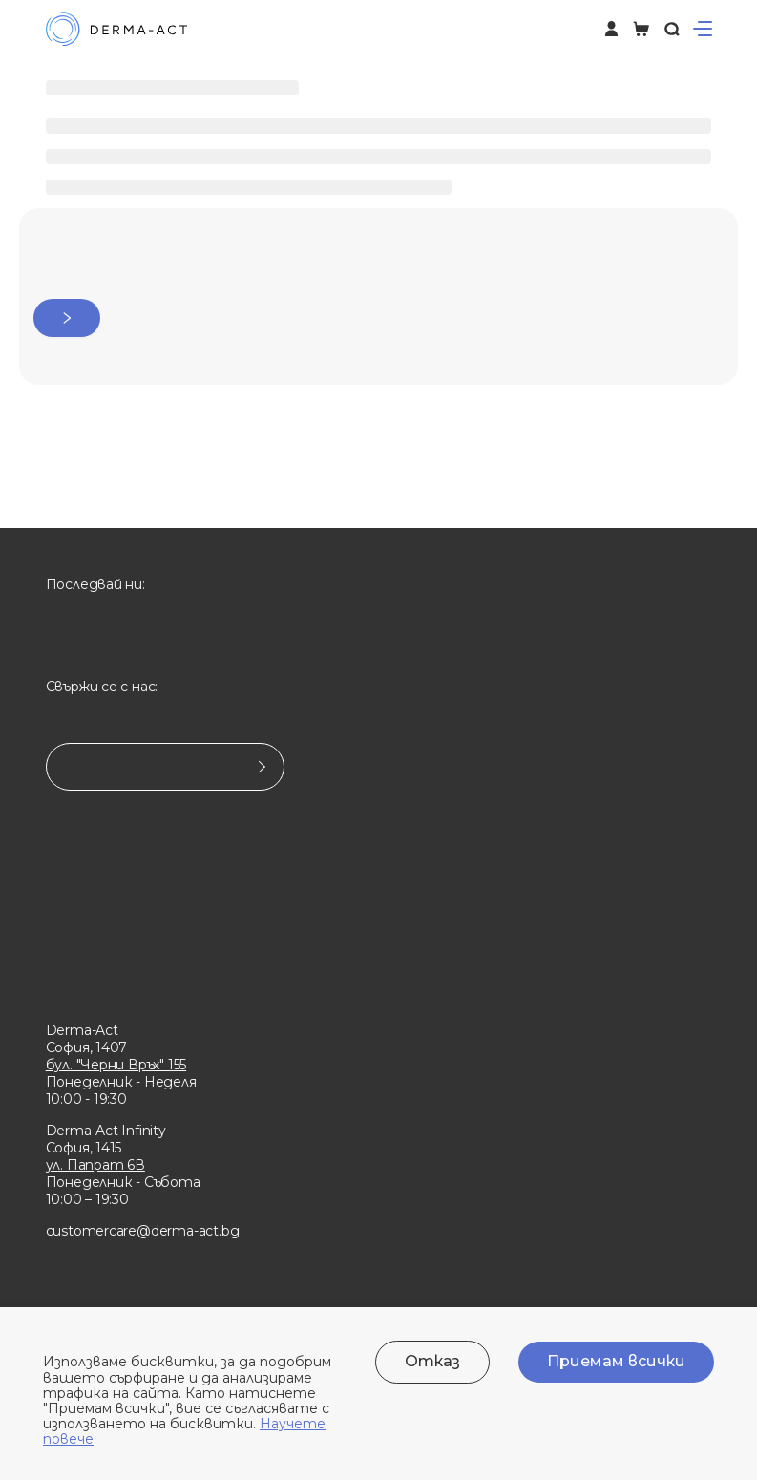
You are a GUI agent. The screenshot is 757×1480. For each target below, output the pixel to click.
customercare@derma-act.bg (143, 1230)
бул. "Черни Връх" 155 (116, 1064)
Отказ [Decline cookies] (432, 1361)
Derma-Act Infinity (106, 1130)
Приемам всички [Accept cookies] (616, 1361)
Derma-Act (82, 1030)
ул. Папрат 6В (95, 1164)
